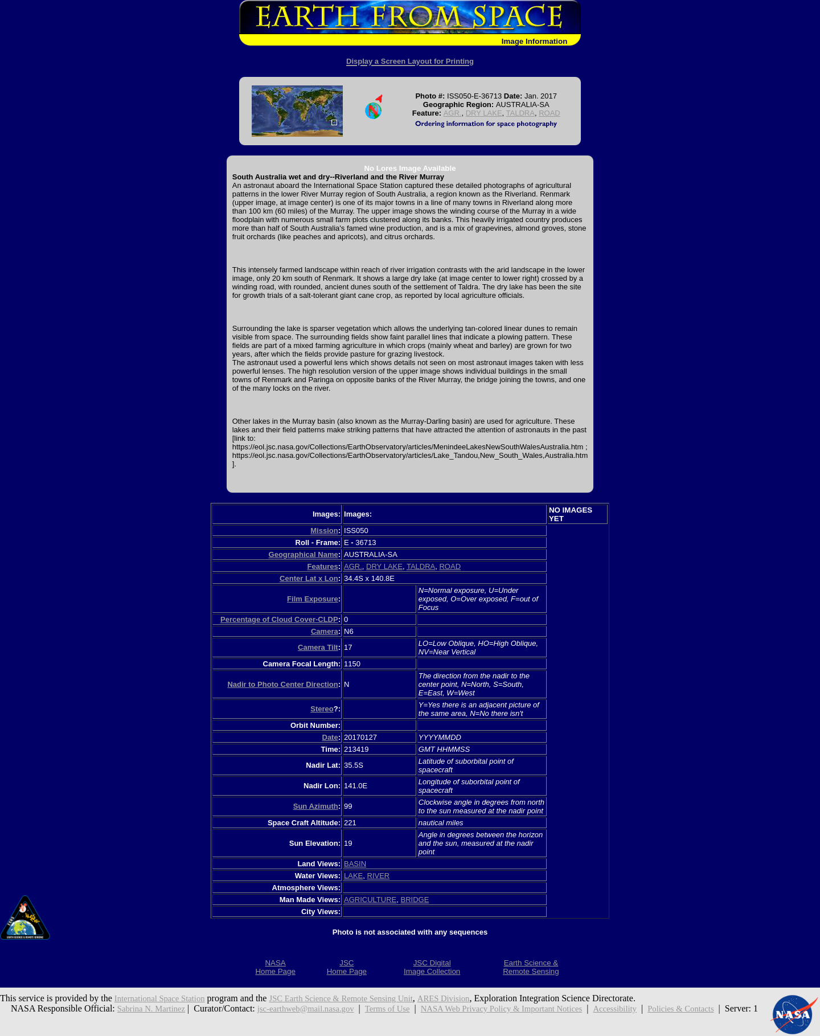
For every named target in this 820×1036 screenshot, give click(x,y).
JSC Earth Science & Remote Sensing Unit (355, 998)
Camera (324, 631)
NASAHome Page (275, 967)
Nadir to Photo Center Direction (282, 684)
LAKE (353, 875)
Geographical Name (303, 554)
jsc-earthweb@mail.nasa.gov (312, 1008)
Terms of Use (400, 1008)
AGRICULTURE (370, 899)
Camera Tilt (318, 647)
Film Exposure (312, 599)
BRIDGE (414, 899)
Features (322, 566)
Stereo (321, 709)
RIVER (378, 875)
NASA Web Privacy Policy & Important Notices (524, 1008)
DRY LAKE (484, 113)
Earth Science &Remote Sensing (531, 967)
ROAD (549, 113)
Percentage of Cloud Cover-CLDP (279, 619)
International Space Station (163, 998)
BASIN (355, 863)
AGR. (453, 113)
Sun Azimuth (315, 806)
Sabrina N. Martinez (150, 1008)
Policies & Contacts (717, 1008)
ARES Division (466, 998)
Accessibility (646, 1008)
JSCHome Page (347, 967)
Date (330, 737)
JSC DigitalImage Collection (432, 967)
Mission (324, 530)
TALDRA (520, 113)
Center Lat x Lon (309, 578)
